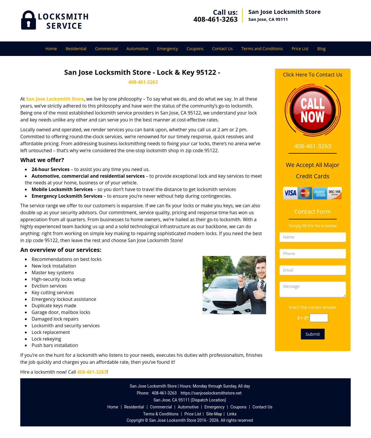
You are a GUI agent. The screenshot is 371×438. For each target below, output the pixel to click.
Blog (321, 48)
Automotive (137, 48)
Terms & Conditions (161, 414)
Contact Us (222, 48)
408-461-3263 (215, 19)
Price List (300, 48)
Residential (76, 48)
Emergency (167, 48)
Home (51, 48)
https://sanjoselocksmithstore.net (211, 393)
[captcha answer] (319, 318)
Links (232, 414)
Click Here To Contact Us (312, 75)
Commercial (106, 48)
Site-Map (214, 414)
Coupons (195, 48)
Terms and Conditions (262, 48)
